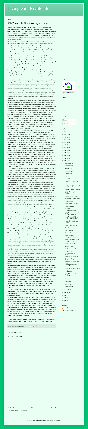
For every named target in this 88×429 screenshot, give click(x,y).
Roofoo (47, 420)
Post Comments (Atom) (21, 410)
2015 (65, 160)
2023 (65, 139)
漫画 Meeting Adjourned (71, 203)
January (67, 289)
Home (32, 407)
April (66, 281)
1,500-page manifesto (32, 321)
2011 (65, 300)
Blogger (58, 420)
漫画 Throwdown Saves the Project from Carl (72, 213)
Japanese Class (69, 201)
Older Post (53, 407)
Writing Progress (69, 246)
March (67, 284)
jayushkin (66, 308)
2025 (65, 134)
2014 (65, 292)
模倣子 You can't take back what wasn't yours (72, 209)
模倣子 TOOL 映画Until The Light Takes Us (71, 217)
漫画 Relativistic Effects (71, 243)
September (68, 171)
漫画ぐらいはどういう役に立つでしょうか (72, 240)
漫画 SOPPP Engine (70, 254)
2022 (65, 142)
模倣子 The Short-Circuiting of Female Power (72, 186)
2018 (65, 153)
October (67, 168)
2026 (65, 131)
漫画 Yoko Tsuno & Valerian (72, 189)
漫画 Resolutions (69, 206)
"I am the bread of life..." (71, 228)
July (66, 176)
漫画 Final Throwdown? (71, 225)
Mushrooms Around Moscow (72, 198)
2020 (65, 147)
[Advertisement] (32, 392)
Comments (66, 123)
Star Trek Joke (69, 230)
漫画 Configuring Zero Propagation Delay (71, 236)
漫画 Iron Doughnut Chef (72, 256)
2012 (65, 298)
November (68, 165)
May (66, 278)
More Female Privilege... (71, 196)
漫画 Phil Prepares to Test (72, 261)
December (68, 163)
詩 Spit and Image (70, 259)
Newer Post (11, 407)
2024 (65, 137)
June (66, 179)
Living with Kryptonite (28, 8)
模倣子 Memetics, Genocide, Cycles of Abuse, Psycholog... (73, 270)
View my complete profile (69, 310)
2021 (65, 145)
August (67, 173)
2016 (65, 158)
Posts (65, 120)
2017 (65, 155)
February (67, 286)
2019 (65, 150)
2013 (65, 295)
